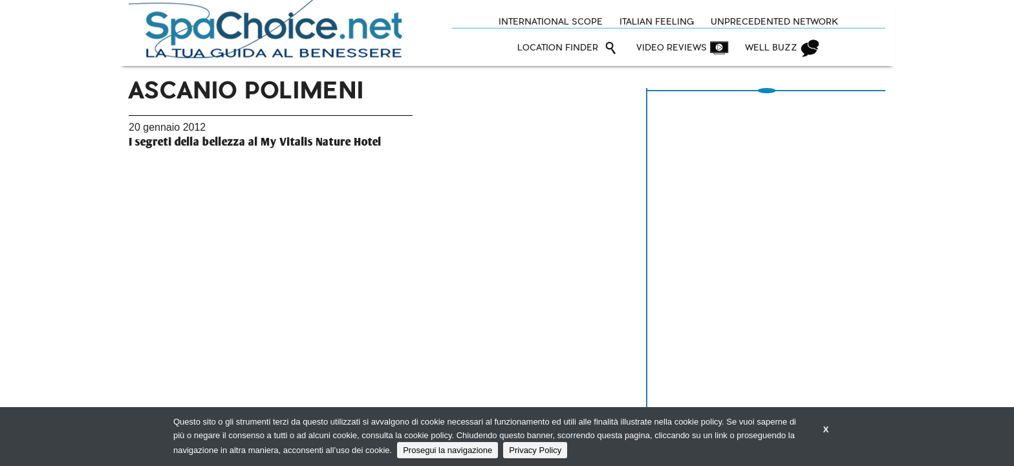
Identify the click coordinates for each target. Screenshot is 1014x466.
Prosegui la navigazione (447, 450)
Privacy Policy (535, 450)
